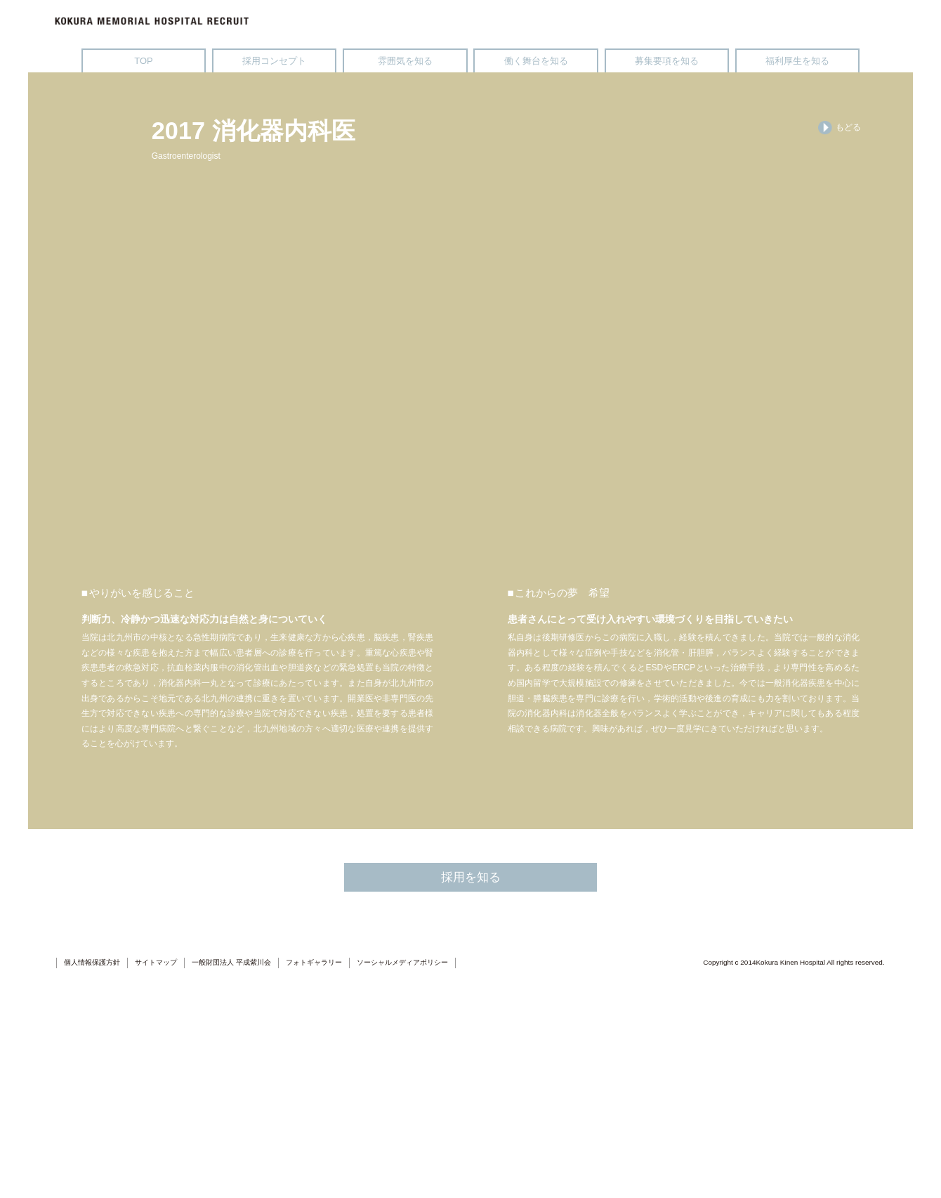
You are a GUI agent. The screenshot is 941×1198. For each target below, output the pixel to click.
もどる (839, 128)
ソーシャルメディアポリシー (402, 1185)
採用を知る (471, 1099)
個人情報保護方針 (92, 1185)
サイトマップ (156, 1185)
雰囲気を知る (405, 61)
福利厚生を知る (797, 61)
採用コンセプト (274, 61)
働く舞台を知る (536, 61)
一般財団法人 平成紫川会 (231, 1185)
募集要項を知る (667, 61)
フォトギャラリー (314, 1185)
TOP (143, 61)
